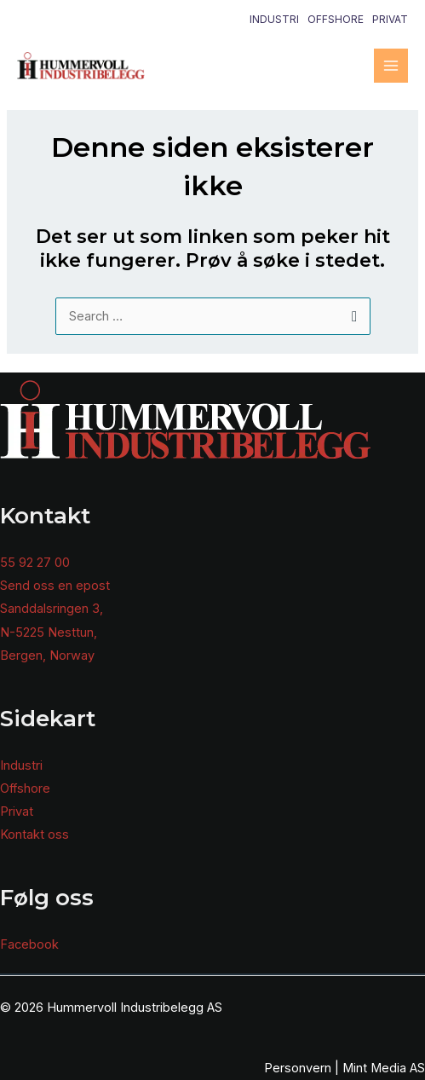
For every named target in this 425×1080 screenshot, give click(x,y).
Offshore (335, 19)
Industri (274, 19)
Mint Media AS (383, 1068)
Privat (390, 19)
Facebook (29, 944)
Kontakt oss (34, 834)
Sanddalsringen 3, (51, 608)
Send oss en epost (55, 585)
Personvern (297, 1068)
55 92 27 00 (35, 562)
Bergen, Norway (47, 655)
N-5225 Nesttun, (48, 632)
